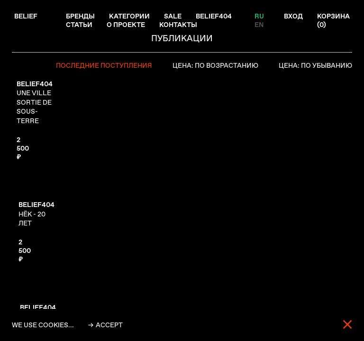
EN (259, 24)
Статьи (79, 24)
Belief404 (214, 16)
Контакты (178, 24)
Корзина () (333, 20)
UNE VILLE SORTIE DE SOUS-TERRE (35, 102)
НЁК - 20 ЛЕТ (36, 214)
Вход (293, 16)
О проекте (126, 24)
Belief (25, 16)
